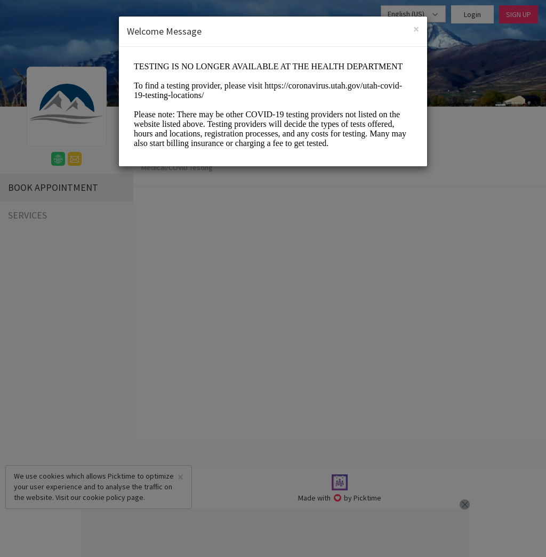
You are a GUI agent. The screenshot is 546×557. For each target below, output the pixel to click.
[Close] (416, 29)
